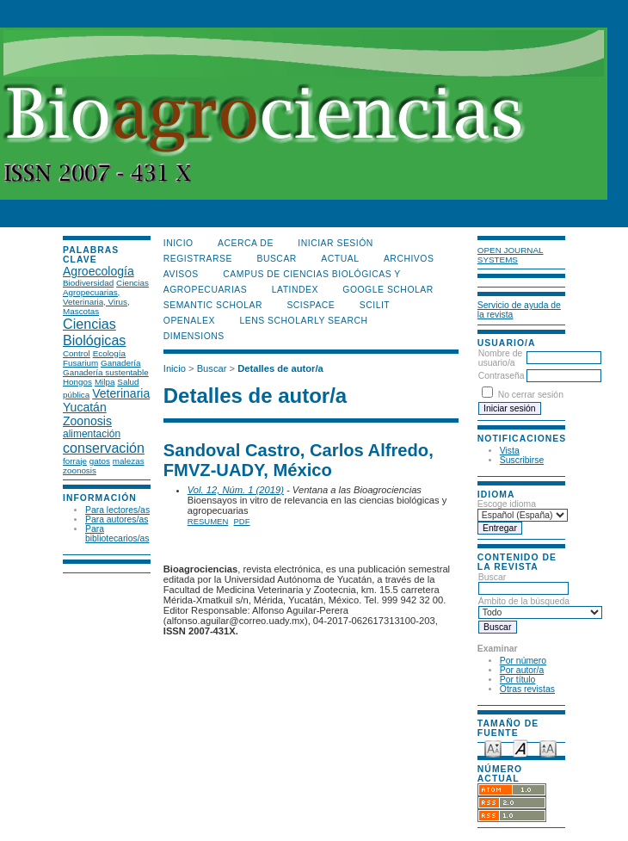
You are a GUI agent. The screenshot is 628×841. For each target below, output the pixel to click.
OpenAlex (189, 320)
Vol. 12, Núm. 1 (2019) (236, 490)
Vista (510, 450)
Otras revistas (527, 689)
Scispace (310, 305)
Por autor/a (522, 670)
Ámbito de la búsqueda (540, 607)
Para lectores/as (117, 510)
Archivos (409, 258)
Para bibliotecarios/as (117, 533)
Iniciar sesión (335, 243)
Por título (518, 679)
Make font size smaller (493, 748)
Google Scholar (387, 289)
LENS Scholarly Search (303, 320)
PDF (242, 521)
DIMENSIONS (194, 336)
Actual (340, 258)
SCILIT (375, 305)
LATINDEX (295, 289)
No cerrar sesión (530, 394)
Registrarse (197, 258)
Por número (523, 660)
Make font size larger (548, 748)
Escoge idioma (506, 504)
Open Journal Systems (510, 254)
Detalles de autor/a (280, 368)
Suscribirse (522, 460)
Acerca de (246, 243)
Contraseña (501, 375)
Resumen (208, 521)
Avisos (181, 274)
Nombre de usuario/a (500, 358)
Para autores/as (116, 519)
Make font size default (520, 748)
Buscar (523, 582)
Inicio (178, 243)
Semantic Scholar (212, 305)
